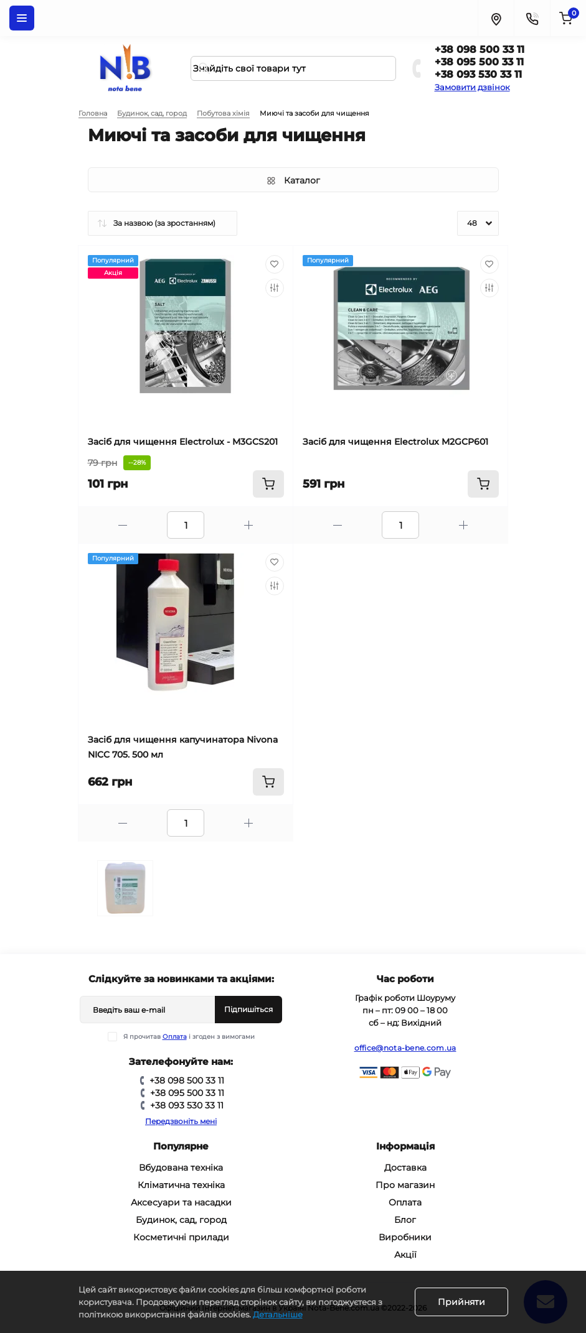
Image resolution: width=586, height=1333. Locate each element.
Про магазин (405, 1185)
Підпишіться (248, 1009)
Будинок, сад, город (152, 113)
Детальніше (278, 1314)
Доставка (405, 1167)
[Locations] (496, 18)
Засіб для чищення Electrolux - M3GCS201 (183, 441)
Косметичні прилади (181, 1237)
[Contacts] (532, 18)
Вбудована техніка (181, 1167)
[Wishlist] (274, 264)
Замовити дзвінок (472, 87)
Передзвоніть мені (181, 1121)
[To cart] (268, 484)
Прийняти (461, 1301)
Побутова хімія (223, 113)
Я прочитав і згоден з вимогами (189, 1036)
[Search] (204, 68)
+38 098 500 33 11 (479, 49)
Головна (92, 113)
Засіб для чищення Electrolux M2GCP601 (395, 441)
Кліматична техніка (181, 1185)
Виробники (405, 1237)
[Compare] (274, 288)
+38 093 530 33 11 (478, 74)
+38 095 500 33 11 (479, 62)
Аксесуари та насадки (181, 1202)
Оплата (175, 1037)
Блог (405, 1219)
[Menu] (21, 18)
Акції (405, 1254)
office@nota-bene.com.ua (405, 1047)
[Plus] (248, 525)
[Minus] (123, 525)
